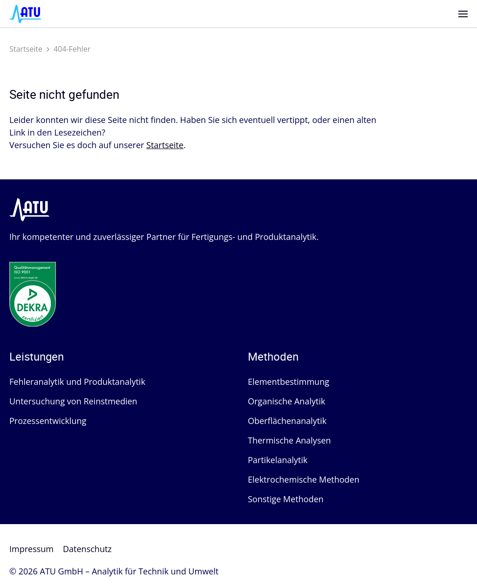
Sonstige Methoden (286, 499)
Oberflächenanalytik (287, 420)
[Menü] (463, 14)
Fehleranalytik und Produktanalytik (77, 381)
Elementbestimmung (288, 381)
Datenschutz (87, 548)
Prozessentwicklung (47, 420)
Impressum (31, 548)
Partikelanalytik (277, 459)
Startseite (25, 49)
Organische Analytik (286, 401)
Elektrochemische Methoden (303, 479)
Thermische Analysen (289, 440)
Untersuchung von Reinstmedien (73, 401)
